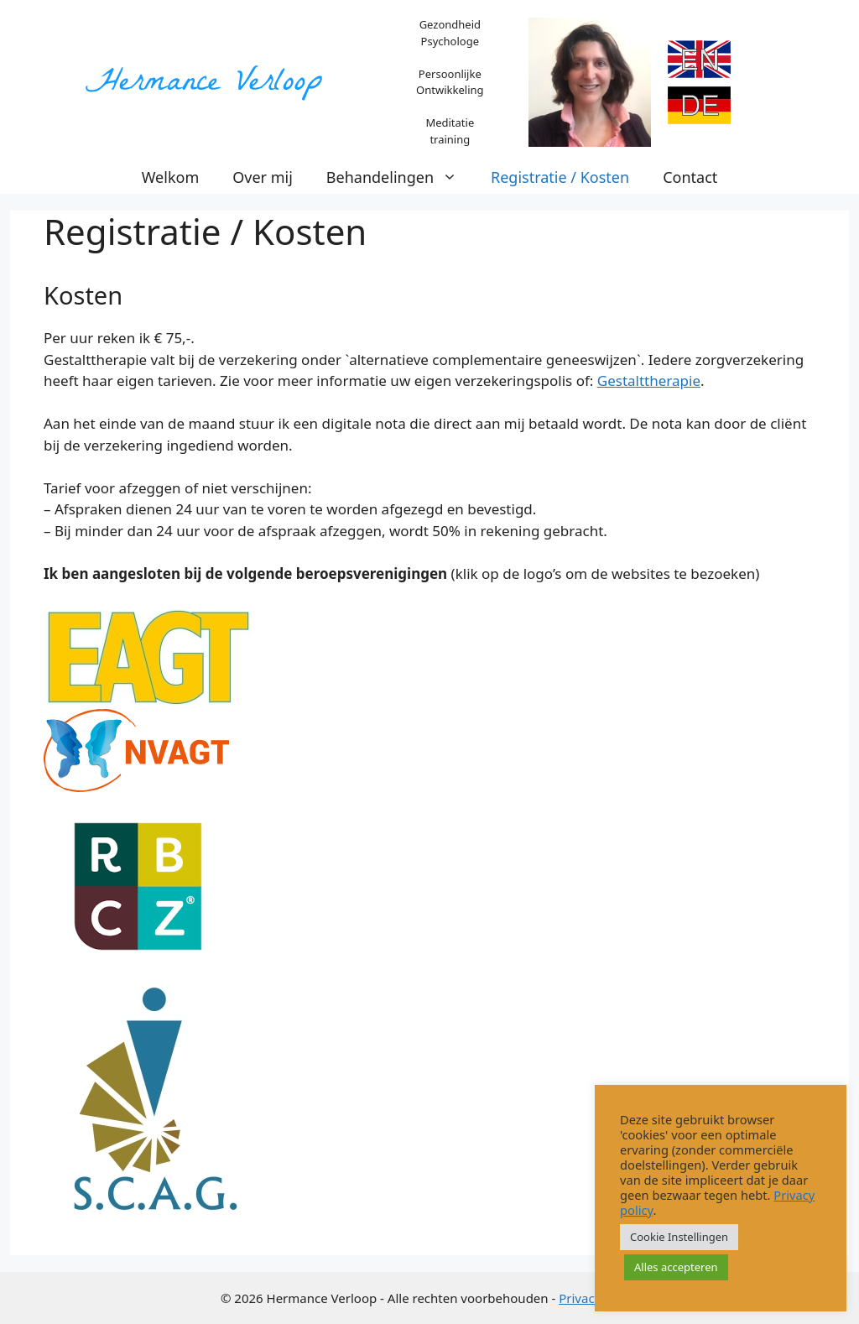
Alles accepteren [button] (676, 1266)
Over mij (262, 177)
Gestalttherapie (648, 380)
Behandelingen (400, 177)
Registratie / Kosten (560, 177)
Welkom (171, 177)
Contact (690, 177)
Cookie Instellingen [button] (679, 1236)
